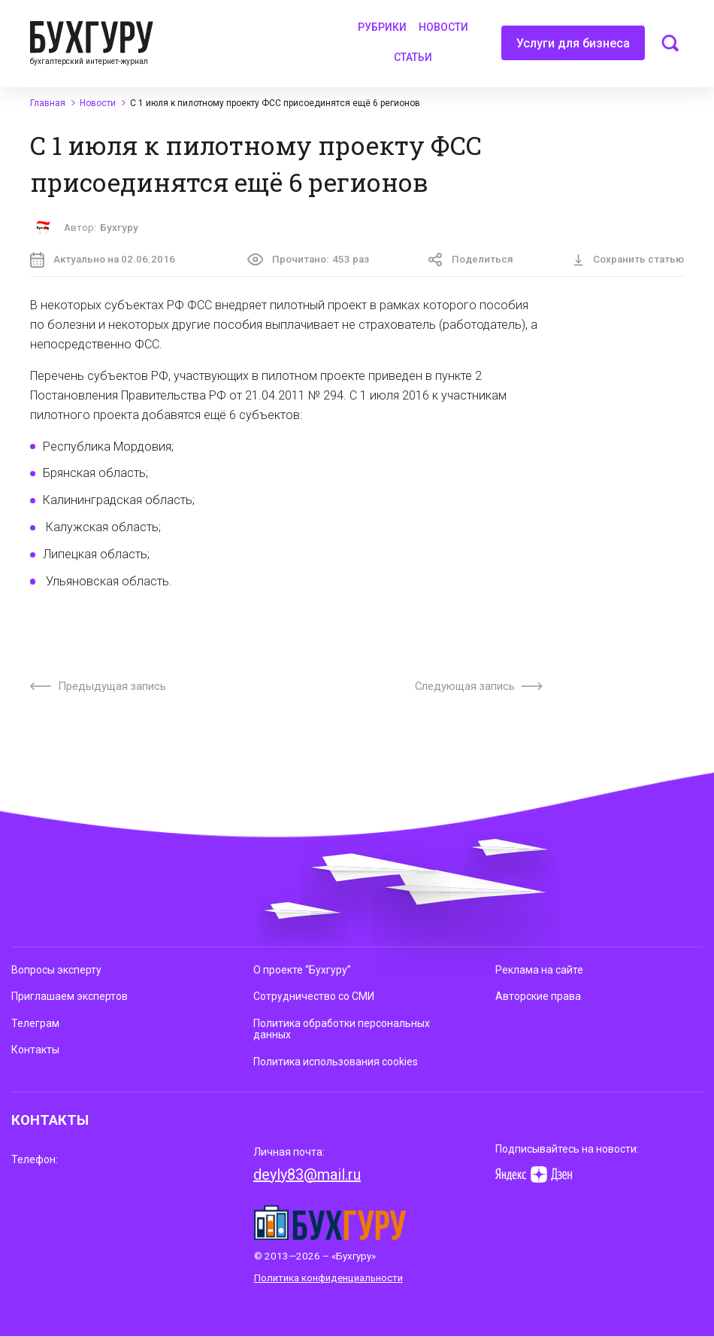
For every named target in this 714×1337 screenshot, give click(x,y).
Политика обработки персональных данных (341, 1029)
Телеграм (35, 1023)
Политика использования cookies (335, 1062)
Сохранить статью (628, 260)
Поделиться (470, 260)
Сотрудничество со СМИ (313, 996)
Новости (443, 27)
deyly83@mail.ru (307, 1174)
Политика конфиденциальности (328, 1278)
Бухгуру (119, 227)
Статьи (413, 57)
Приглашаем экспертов (69, 996)
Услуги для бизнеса (573, 48)
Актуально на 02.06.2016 (102, 260)
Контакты (35, 1050)
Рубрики (382, 27)
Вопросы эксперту (56, 970)
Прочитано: (308, 259)
